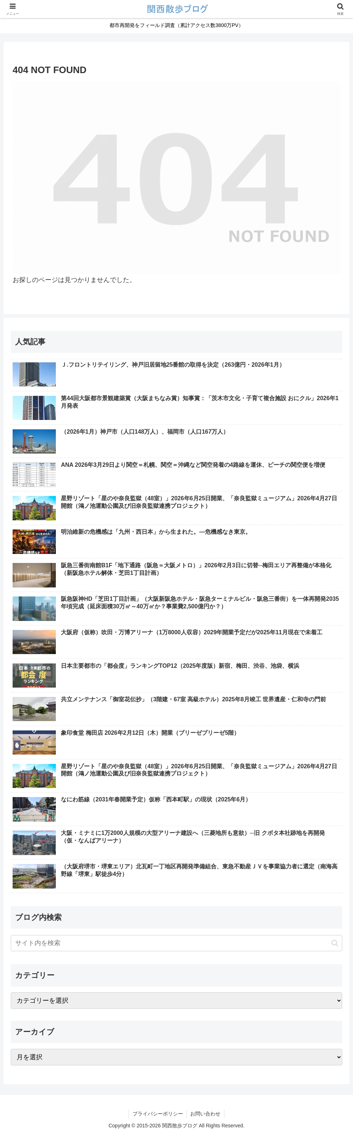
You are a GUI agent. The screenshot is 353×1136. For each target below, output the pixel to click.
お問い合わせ (206, 1114)
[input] (177, 943)
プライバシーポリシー (158, 1114)
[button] (335, 943)
